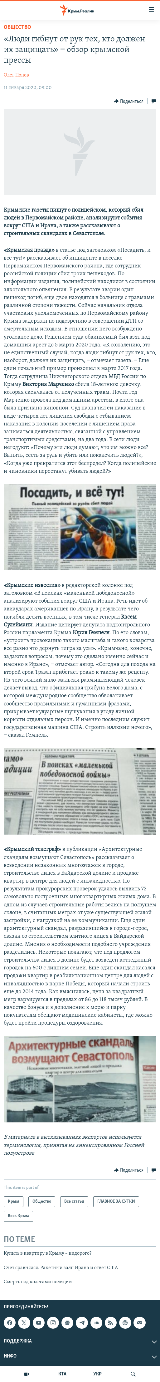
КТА (62, 1374)
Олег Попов (16, 75)
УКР (97, 1374)
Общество (17, 27)
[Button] (129, 101)
